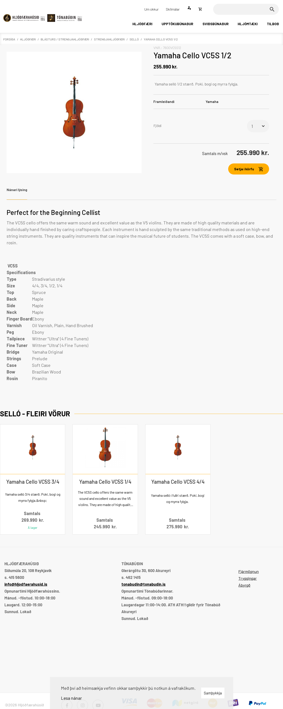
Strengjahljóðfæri (109, 39)
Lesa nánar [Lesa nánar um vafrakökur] (71, 698)
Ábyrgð (244, 585)
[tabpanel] (141, 295)
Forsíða (9, 39)
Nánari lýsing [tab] (17, 190)
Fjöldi (157, 125)
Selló (134, 39)
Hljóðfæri (28, 39)
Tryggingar (247, 578)
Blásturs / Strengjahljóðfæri (65, 39)
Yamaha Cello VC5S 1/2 (161, 39)
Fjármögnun (248, 571)
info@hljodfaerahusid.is (25, 584)
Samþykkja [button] (213, 693)
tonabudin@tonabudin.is (143, 584)
